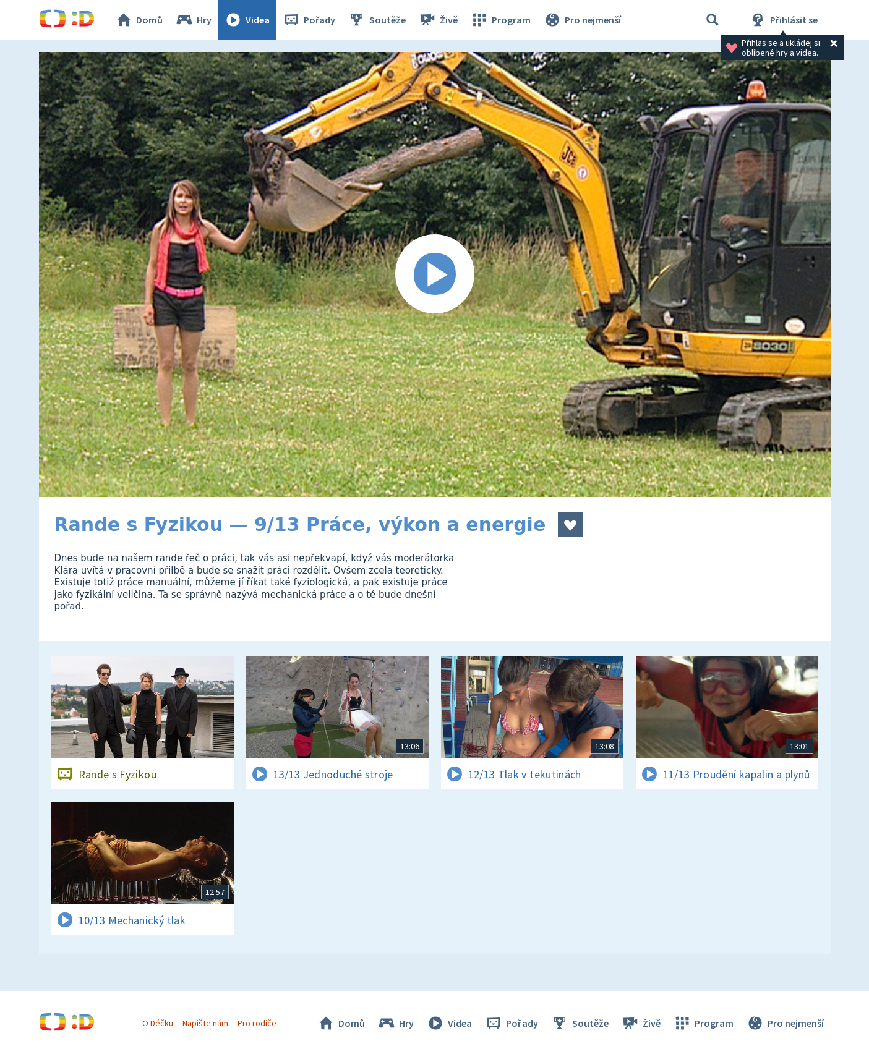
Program (500, 20)
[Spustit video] (435, 274)
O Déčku (157, 1023)
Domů (138, 20)
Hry (193, 20)
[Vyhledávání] (712, 20)
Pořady (308, 20)
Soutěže (377, 20)
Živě (438, 20)
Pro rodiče (257, 1023)
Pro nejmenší (582, 20)
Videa (247, 20)
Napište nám (205, 1023)
